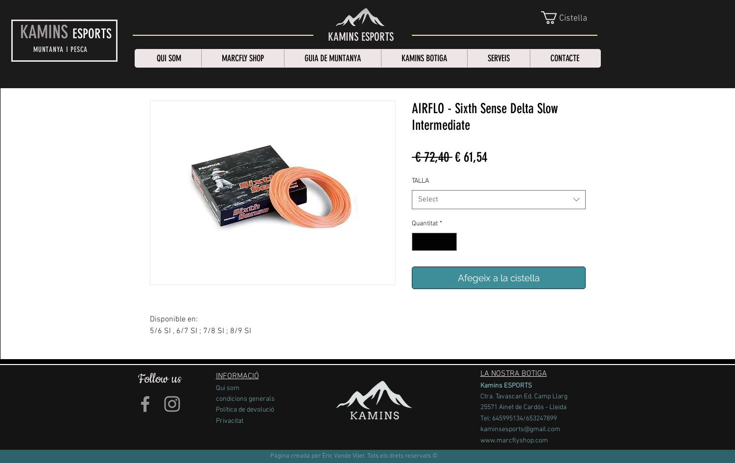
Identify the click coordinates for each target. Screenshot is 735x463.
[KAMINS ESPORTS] (361, 37)
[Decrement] (419, 241)
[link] (570, 17)
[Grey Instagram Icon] (172, 403)
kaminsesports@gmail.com (520, 429)
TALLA (420, 181)
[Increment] (449, 241)
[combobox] (499, 199)
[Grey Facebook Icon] (145, 403)
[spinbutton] (434, 241)
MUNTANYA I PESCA (60, 49)
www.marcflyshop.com (514, 441)
